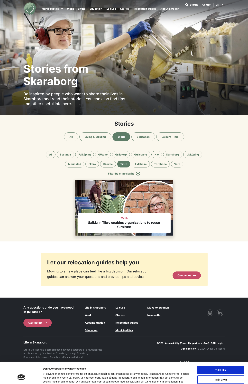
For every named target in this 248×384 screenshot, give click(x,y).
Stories (124, 8)
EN (219, 4)
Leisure (111, 8)
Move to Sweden (158, 307)
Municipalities (52, 8)
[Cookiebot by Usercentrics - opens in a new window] (21, 377)
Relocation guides (144, 8)
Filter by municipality (124, 174)
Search (191, 4)
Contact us (186, 275)
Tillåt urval (221, 361)
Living (81, 8)
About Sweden (169, 8)
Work (70, 8)
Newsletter (154, 315)
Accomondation (95, 322)
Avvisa (221, 370)
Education (96, 8)
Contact (206, 4)
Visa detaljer (178, 377)
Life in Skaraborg (95, 307)
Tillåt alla (220, 351)
